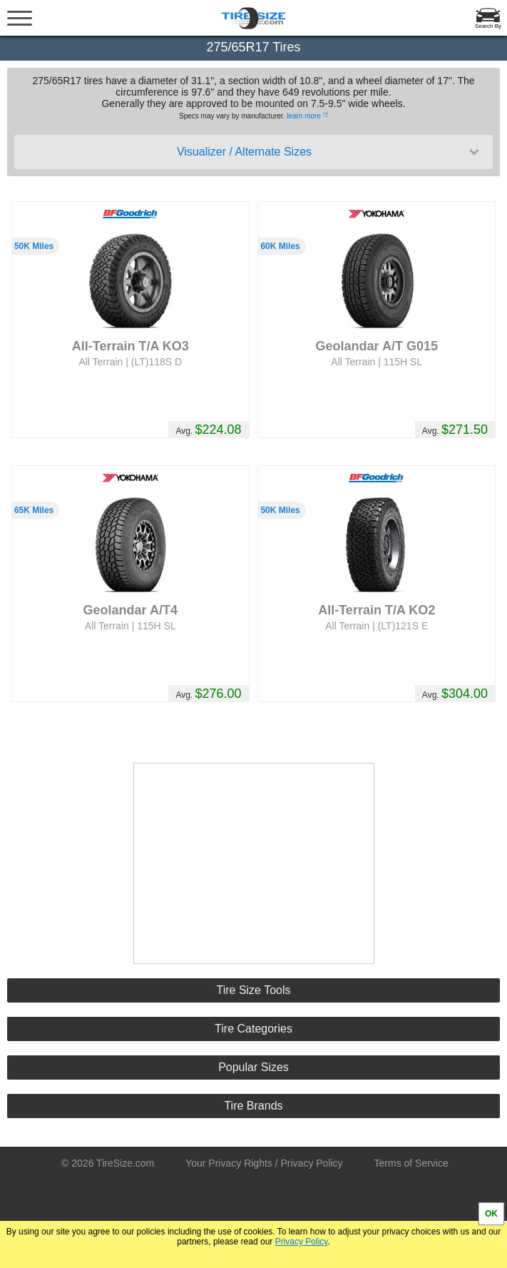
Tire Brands (253, 1106)
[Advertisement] (254, 863)
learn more (304, 116)
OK (491, 1214)
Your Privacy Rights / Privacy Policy (263, 1163)
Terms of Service (411, 1163)
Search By (488, 26)
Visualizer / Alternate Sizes (329, 152)
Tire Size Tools (253, 990)
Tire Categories (253, 1029)
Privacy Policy (301, 1242)
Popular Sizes (253, 1067)
